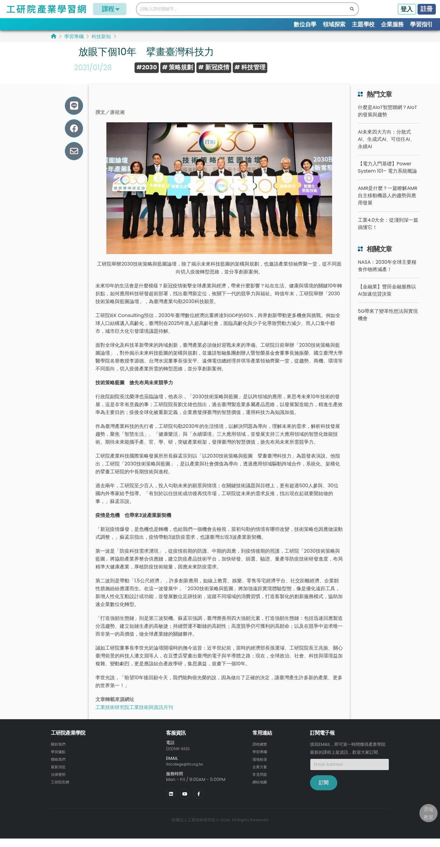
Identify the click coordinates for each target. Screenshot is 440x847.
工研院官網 (61, 789)
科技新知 (101, 36)
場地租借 (260, 768)
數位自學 (305, 24)
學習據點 (59, 760)
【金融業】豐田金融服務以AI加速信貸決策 (387, 299)
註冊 (427, 9)
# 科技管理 (250, 67)
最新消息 (59, 775)
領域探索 (334, 24)
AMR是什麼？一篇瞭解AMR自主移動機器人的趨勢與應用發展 (388, 204)
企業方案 (260, 775)
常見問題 (260, 782)
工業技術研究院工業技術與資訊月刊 (134, 716)
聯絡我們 (59, 768)
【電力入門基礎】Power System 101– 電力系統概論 (387, 176)
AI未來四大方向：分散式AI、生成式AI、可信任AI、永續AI (386, 148)
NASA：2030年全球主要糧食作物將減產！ (387, 275)
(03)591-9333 (180, 757)
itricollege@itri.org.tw (189, 773)
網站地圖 (260, 789)
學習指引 (421, 24)
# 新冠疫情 (213, 67)
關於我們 (59, 753)
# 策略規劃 (177, 67)
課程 (109, 9)
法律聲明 (59, 782)
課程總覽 (260, 753)
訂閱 (323, 791)
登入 (407, 9)
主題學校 (363, 24)
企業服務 (392, 24)
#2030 (146, 67)
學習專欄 (74, 36)
